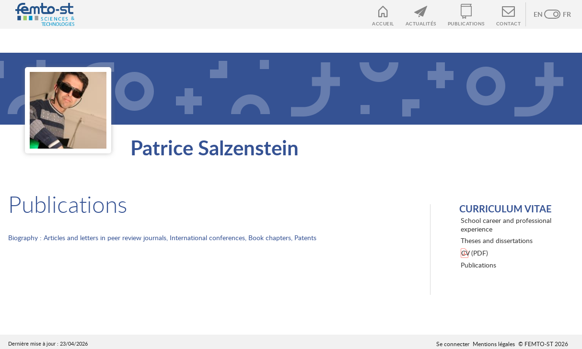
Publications (466, 23)
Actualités (421, 23)
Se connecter (452, 344)
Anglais (542, 14)
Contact (508, 23)
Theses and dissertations (497, 240)
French (561, 14)
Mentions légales (494, 344)
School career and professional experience (506, 224)
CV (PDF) (474, 252)
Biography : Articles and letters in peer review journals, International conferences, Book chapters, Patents (162, 237)
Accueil (383, 23)
